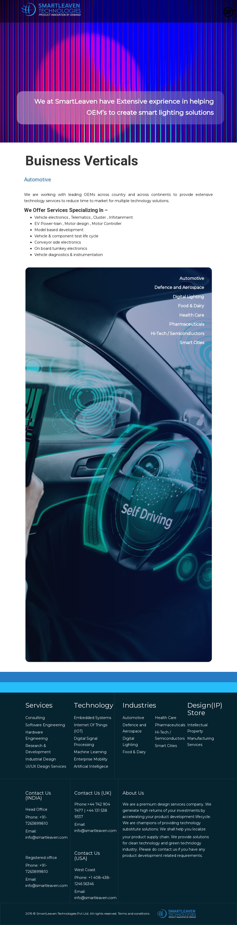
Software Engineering (45, 725)
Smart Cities (192, 342)
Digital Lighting (188, 296)
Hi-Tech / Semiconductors (177, 333)
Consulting (35, 717)
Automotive (191, 278)
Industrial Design (40, 759)
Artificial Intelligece (91, 766)
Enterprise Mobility (90, 759)
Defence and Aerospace (179, 287)
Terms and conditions (133, 913)
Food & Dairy (191, 305)
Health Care (191, 315)
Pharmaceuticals (186, 324)
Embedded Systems (92, 717)
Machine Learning (90, 752)
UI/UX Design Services (45, 766)
